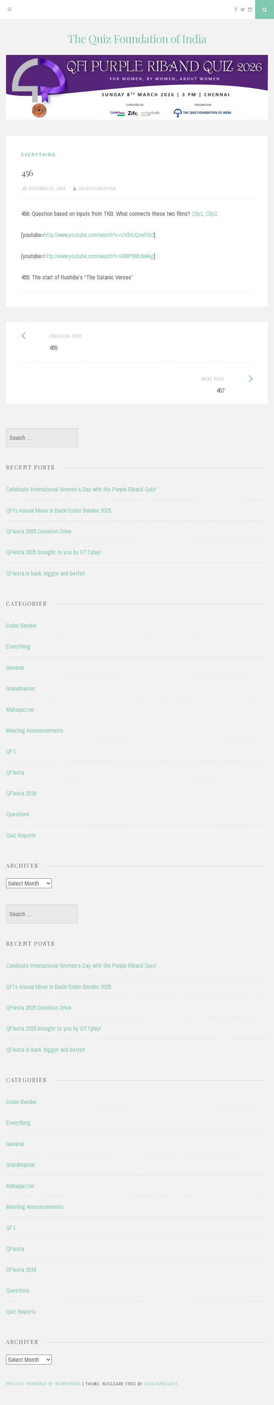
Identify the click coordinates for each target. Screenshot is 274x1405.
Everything (38, 154)
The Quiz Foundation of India (137, 38)
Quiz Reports (21, 835)
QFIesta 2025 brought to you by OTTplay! (53, 552)
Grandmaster (20, 688)
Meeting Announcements (34, 730)
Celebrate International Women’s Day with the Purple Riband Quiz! (81, 489)
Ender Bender (21, 625)
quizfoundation (97, 188)
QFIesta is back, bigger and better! (45, 573)
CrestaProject (160, 1383)
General (15, 667)
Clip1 (197, 213)
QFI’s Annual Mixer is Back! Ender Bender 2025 (58, 510)
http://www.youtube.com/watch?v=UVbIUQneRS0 (99, 235)
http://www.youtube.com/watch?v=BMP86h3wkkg (99, 256)
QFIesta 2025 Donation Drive (38, 531)
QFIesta (15, 772)
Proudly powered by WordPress (43, 1383)
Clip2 (211, 213)
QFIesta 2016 (21, 793)
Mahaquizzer (20, 709)
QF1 (10, 751)
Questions (17, 814)
